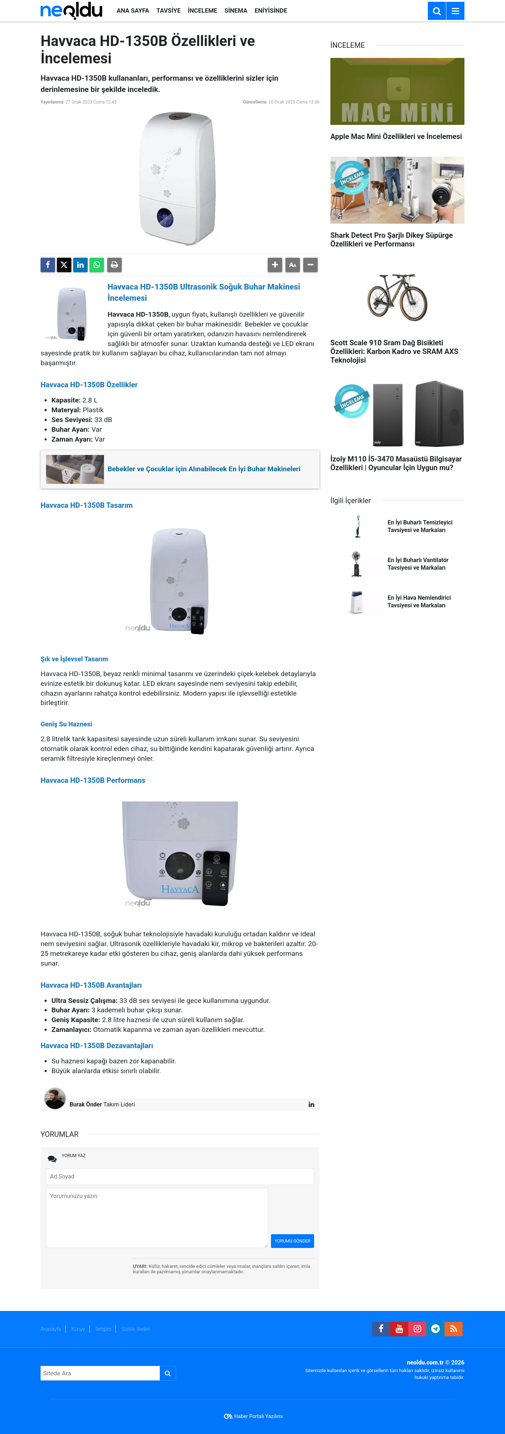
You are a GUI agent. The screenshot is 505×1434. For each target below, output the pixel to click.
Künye (78, 1329)
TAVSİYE (168, 10)
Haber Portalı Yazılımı (258, 1416)
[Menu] (455, 11)
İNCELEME (202, 10)
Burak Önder (86, 1104)
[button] (275, 265)
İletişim (103, 1329)
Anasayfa (51, 1329)
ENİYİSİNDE (271, 10)
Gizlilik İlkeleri (136, 1329)
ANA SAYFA (133, 10)
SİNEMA (235, 10)
